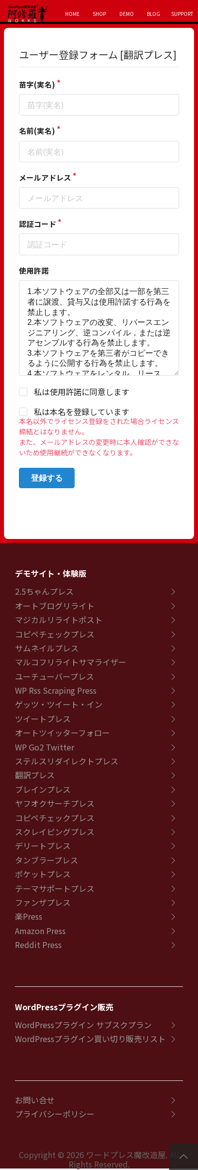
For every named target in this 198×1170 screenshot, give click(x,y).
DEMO (126, 13)
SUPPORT (182, 13)
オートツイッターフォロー (62, 733)
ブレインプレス (43, 789)
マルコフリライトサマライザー (70, 662)
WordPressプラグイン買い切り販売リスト (90, 1039)
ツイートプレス (43, 719)
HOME (72, 13)
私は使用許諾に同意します (81, 392)
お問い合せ (35, 1100)
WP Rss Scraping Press (56, 690)
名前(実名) (37, 130)
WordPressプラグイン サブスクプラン (83, 1025)
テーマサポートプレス (55, 888)
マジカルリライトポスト (58, 620)
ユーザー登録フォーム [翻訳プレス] (98, 54)
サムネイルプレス (47, 648)
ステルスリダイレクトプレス (66, 761)
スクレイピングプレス (55, 832)
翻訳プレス (35, 775)
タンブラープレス (46, 860)
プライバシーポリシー (55, 1114)
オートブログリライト (55, 606)
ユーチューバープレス (54, 676)
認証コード (37, 223)
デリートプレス (43, 845)
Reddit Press (38, 945)
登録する (47, 477)
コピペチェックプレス (55, 634)
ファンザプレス (43, 902)
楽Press (28, 916)
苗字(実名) (37, 84)
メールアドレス (45, 177)
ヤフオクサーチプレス (55, 803)
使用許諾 (34, 270)
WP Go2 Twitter (44, 747)
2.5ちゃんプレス (44, 591)
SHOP (99, 13)
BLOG (153, 13)
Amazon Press (40, 931)
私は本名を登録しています (81, 412)
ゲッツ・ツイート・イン (58, 704)
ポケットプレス (43, 874)
